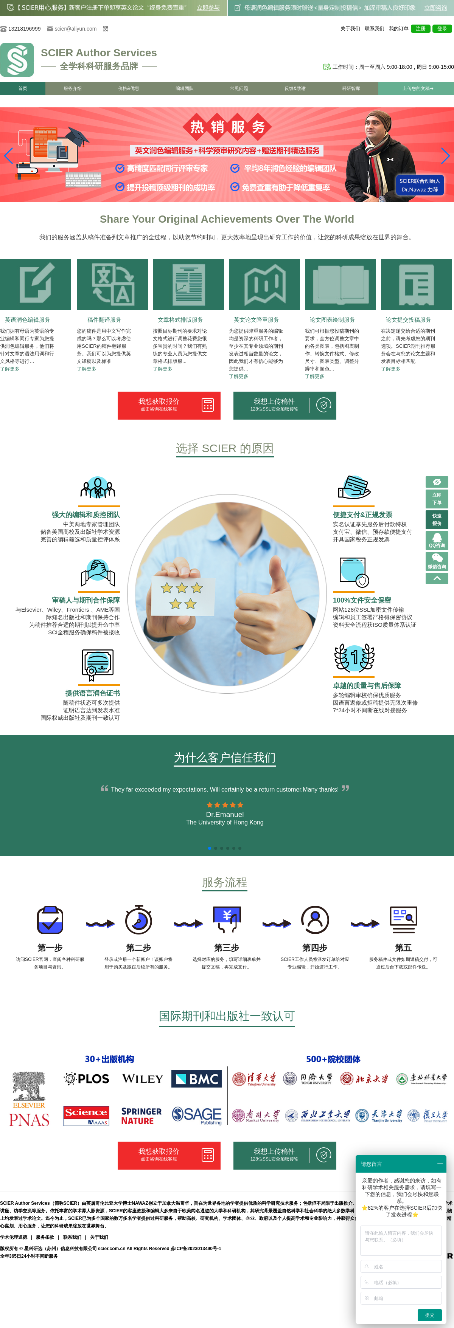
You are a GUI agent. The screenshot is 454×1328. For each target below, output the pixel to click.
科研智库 (351, 88)
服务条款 (45, 1237)
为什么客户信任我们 (225, 757)
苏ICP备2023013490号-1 (196, 1248)
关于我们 (350, 28)
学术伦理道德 (13, 1237)
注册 (421, 28)
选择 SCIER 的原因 (225, 448)
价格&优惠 (128, 88)
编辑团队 (185, 88)
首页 (22, 88)
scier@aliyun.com (76, 29)
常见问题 (239, 88)
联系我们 (374, 28)
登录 (442, 28)
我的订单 (399, 28)
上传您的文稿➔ (418, 88)
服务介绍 (73, 88)
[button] (445, 155)
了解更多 (10, 369)
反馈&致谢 (295, 88)
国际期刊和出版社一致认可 (227, 1016)
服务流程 (224, 882)
